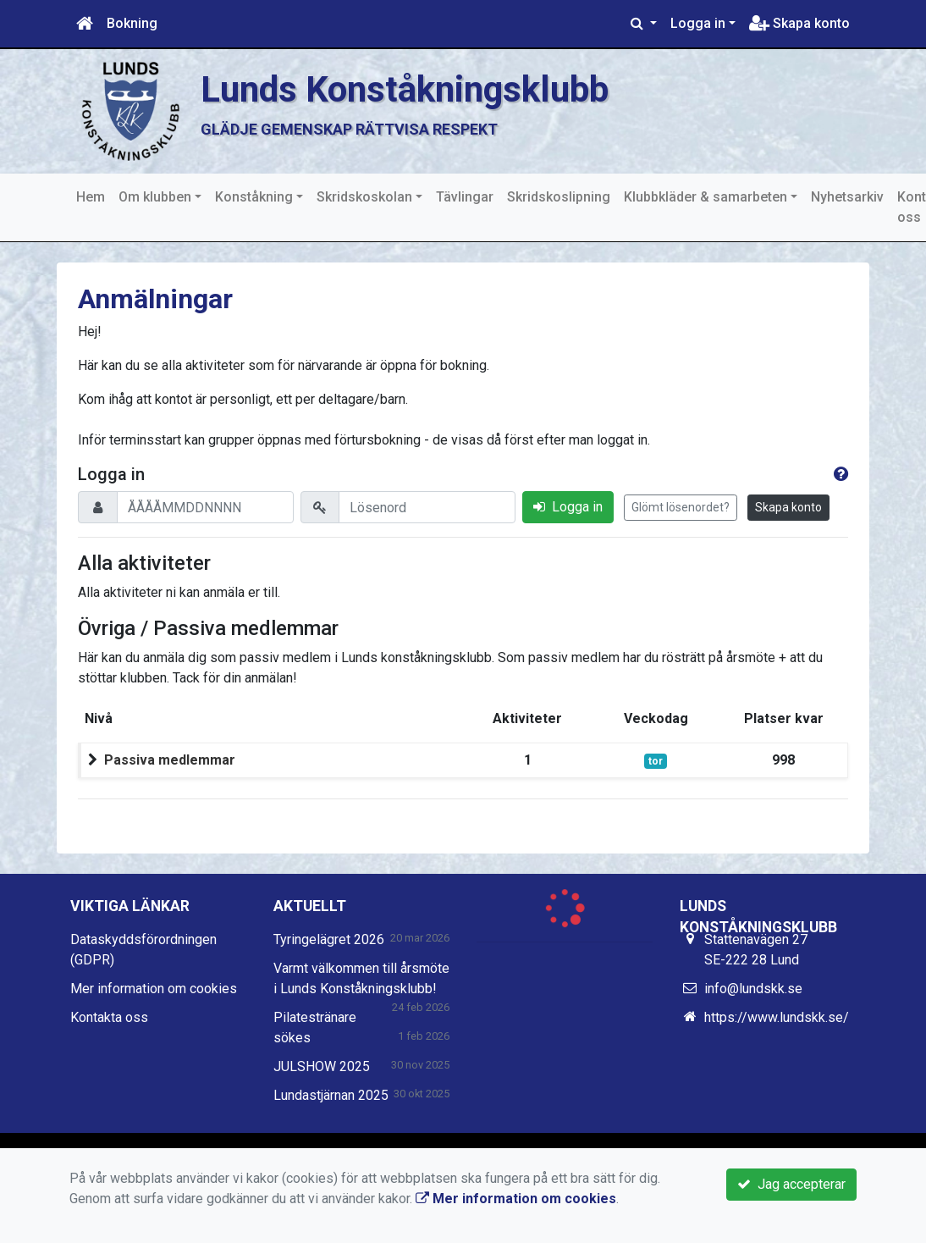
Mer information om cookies (153, 989)
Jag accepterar (791, 1184)
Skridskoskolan (364, 197)
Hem (90, 197)
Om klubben (155, 197)
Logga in (697, 23)
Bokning (132, 23)
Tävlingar (464, 197)
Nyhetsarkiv (847, 197)
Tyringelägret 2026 (328, 939)
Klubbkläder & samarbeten (705, 197)
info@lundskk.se (753, 989)
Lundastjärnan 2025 (331, 1095)
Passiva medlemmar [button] (169, 760)
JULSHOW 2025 (321, 1066)
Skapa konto (799, 23)
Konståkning (254, 197)
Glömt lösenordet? (680, 507)
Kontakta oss (109, 1017)
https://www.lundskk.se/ (776, 1017)
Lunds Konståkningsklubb (413, 89)
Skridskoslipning (558, 197)
